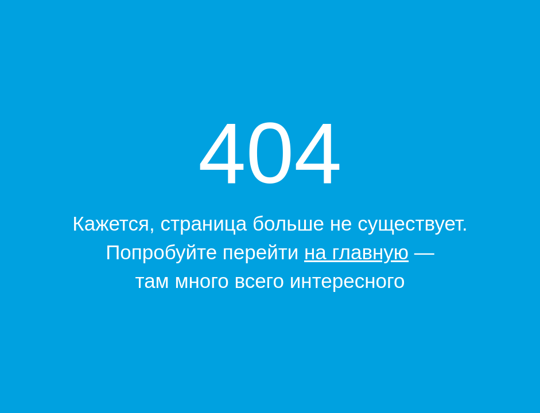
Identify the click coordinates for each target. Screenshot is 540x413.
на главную (356, 252)
